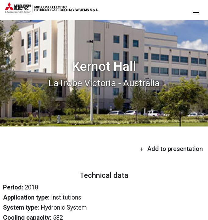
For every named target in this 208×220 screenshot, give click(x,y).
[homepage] (51, 10)
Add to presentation (171, 148)
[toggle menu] (196, 12)
